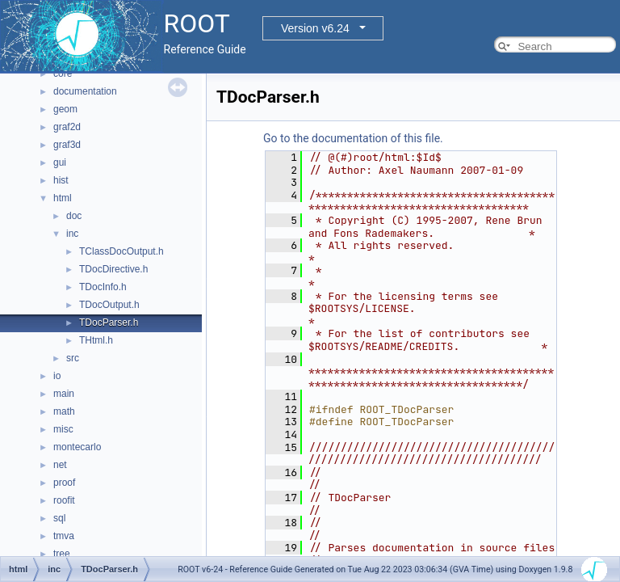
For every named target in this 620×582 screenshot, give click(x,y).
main (63, 393)
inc (72, 233)
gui (59, 162)
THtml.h (96, 340)
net (60, 464)
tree (61, 553)
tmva (63, 536)
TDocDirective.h (113, 269)
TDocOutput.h (109, 304)
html (62, 198)
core (62, 73)
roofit (64, 500)
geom (65, 109)
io (57, 376)
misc (63, 429)
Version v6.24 (315, 28)
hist (61, 180)
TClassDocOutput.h (121, 251)
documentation (85, 91)
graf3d (67, 144)
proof (64, 482)
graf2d (67, 127)
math (64, 411)
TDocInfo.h (103, 287)
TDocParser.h (108, 322)
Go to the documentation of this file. (353, 138)
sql (59, 518)
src (72, 358)
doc (74, 215)
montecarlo (77, 447)
